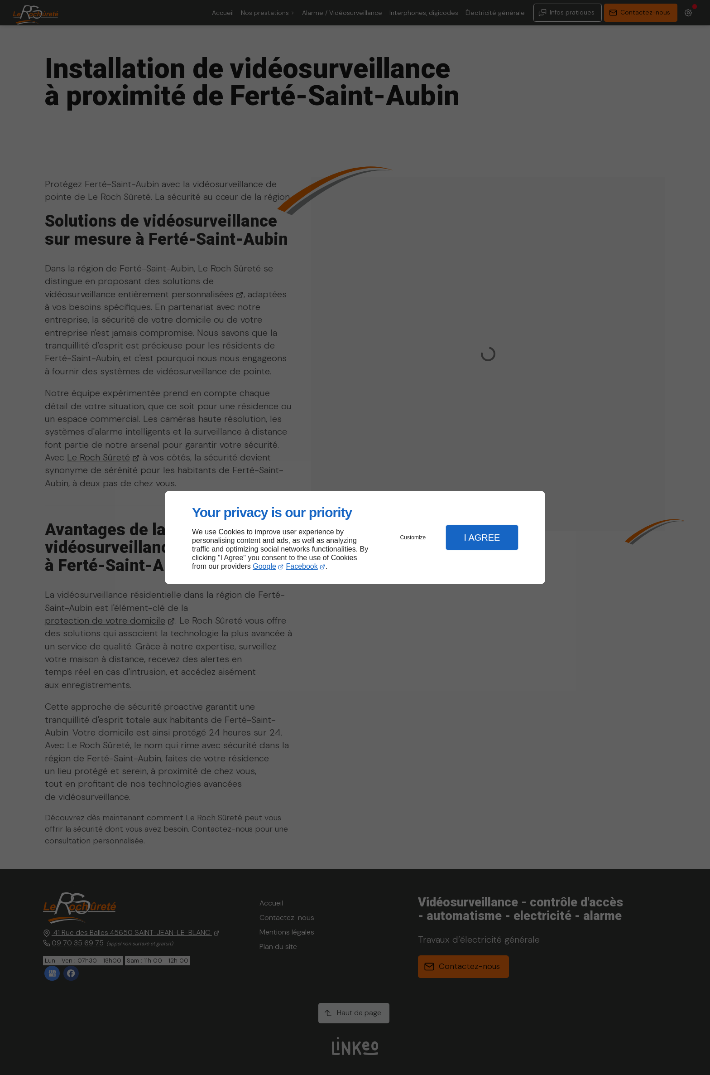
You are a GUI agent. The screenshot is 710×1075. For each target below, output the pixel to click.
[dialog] (355, 538)
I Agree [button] (482, 537)
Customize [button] (413, 537)
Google (264, 566)
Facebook (302, 566)
